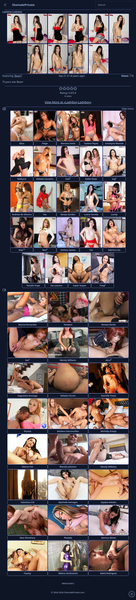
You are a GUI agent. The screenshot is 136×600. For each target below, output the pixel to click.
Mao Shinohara (27, 537)
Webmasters (68, 583)
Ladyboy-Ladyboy (12, 11)
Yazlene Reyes (91, 143)
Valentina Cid (27, 502)
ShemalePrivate (23, 5)
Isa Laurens (56, 285)
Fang (103, 285)
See (27, 360)
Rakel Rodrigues (108, 573)
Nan (44, 249)
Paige (45, 143)
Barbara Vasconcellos (68, 431)
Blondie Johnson (68, 466)
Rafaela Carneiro (44, 178)
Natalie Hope (33, 285)
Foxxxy (27, 573)
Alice (109, 360)
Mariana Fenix (68, 143)
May (22, 249)
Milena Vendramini (68, 573)
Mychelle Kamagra (68, 502)
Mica (21, 143)
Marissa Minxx (108, 537)
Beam (18, 76)
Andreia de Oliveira (22, 214)
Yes (45, 214)
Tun (91, 250)
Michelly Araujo (108, 431)
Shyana (27, 431)
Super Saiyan (79, 285)
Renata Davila (108, 324)
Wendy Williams (68, 360)
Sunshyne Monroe (114, 143)
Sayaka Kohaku (108, 502)
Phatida (68, 537)
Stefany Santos (68, 250)
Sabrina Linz (114, 250)
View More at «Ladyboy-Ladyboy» (68, 102)
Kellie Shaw (91, 178)
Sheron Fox (27, 466)
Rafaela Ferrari (68, 395)
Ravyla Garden (68, 214)
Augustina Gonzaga (28, 395)
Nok (68, 178)
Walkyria (21, 178)
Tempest (68, 324)
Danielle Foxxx (108, 395)
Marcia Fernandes (27, 324)
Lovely (114, 214)
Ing (114, 178)
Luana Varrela (91, 214)
